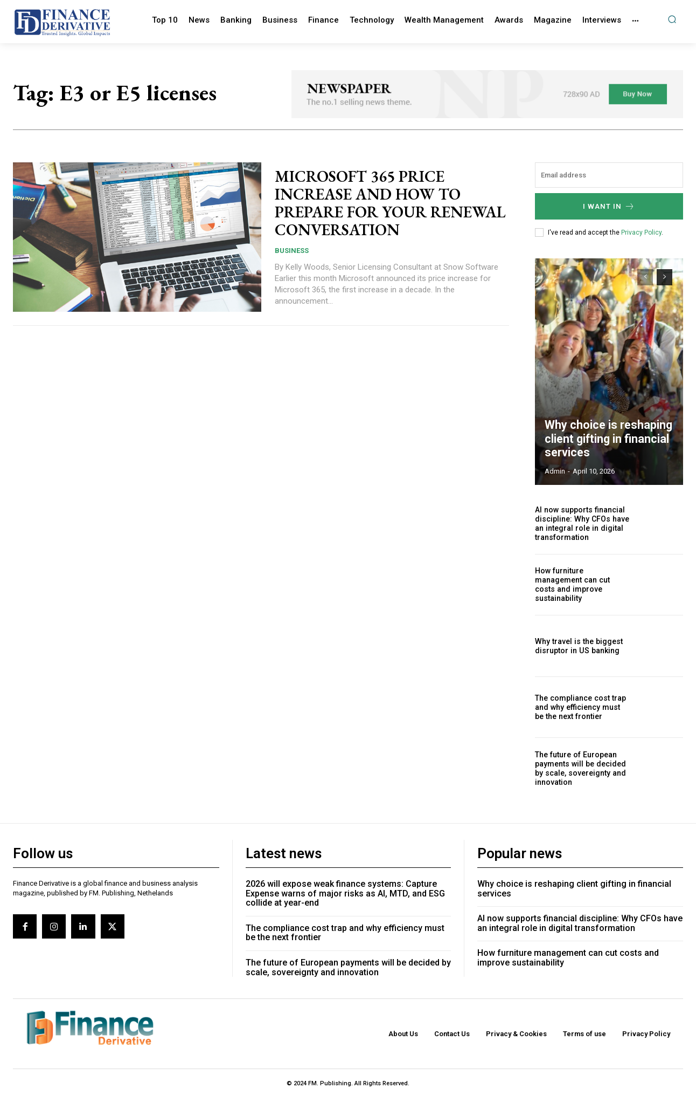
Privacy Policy (641, 232)
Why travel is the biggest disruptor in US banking (577, 646)
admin (555, 471)
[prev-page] (645, 277)
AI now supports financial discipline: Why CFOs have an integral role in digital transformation (581, 523)
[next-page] (664, 277)
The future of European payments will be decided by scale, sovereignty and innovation (579, 768)
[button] (672, 19)
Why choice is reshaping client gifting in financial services (604, 440)
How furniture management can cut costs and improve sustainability (572, 585)
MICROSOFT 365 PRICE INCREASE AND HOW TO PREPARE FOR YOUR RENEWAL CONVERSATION (380, 203)
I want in (609, 206)
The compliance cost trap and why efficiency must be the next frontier (582, 707)
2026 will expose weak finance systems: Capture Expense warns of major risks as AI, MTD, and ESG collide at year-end (345, 893)
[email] (609, 175)
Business (292, 251)
